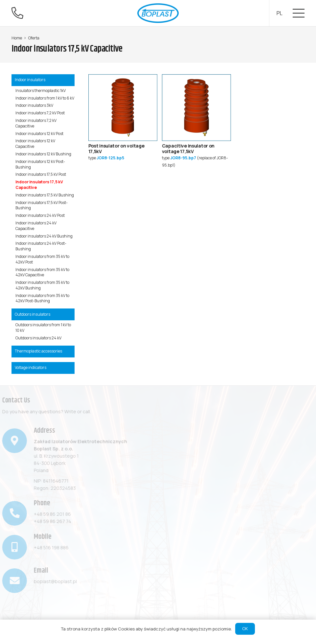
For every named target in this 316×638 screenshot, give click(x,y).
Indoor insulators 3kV (34, 105)
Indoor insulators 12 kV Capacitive (35, 143)
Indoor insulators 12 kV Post (39, 133)
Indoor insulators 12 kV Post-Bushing (40, 164)
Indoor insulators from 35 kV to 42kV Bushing (42, 285)
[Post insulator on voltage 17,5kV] (122, 78)
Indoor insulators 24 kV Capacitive (35, 225)
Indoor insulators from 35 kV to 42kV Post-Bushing (42, 298)
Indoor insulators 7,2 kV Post (40, 113)
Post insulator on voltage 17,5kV (116, 148)
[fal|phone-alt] (19, 13)
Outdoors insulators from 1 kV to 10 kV (43, 327)
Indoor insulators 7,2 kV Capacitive (35, 123)
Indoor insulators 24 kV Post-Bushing (40, 246)
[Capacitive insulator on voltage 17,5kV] (196, 78)
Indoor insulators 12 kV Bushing (43, 154)
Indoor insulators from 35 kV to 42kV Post (42, 259)
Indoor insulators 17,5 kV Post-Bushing (41, 205)
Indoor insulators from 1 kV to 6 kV (44, 98)
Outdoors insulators (32, 314)
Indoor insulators (30, 79)
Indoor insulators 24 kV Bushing (44, 236)
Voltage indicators (30, 367)
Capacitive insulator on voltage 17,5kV (188, 148)
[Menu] (298, 13)
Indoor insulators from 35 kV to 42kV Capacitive (42, 272)
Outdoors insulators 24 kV (38, 338)
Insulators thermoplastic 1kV (40, 90)
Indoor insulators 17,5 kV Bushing (44, 195)
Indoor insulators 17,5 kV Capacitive (39, 184)
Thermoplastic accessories (38, 351)
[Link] (157, 13)
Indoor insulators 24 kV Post (40, 215)
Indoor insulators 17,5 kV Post (40, 174)
